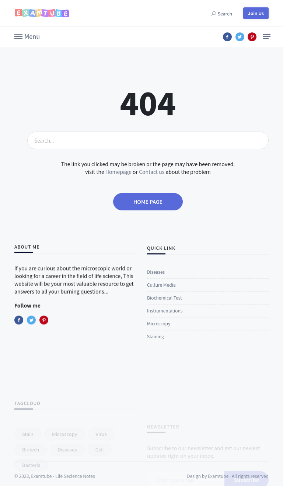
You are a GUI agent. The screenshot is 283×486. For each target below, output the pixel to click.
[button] (27, 36)
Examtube (218, 480)
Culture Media (161, 288)
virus (100, 452)
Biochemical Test (164, 301)
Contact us (151, 171)
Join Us (256, 13)
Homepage (118, 171)
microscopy (64, 452)
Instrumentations (164, 314)
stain (28, 452)
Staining (155, 340)
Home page (148, 201)
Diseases (156, 275)
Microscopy (158, 327)
